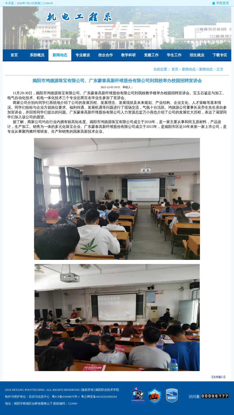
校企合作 (105, 55)
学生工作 (174, 55)
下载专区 (220, 55)
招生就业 (197, 55)
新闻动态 (60, 55)
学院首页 (222, 3)
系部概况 (37, 55)
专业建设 (82, 55)
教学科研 (128, 55)
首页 (14, 55)
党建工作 (151, 55)
